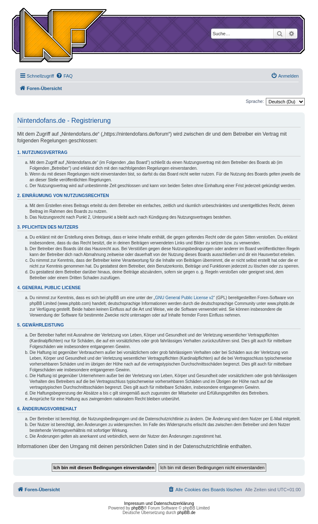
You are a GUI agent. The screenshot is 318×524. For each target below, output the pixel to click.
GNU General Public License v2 (184, 297)
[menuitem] (64, 76)
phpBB (137, 508)
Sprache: (255, 101)
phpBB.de (186, 512)
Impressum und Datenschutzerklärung (159, 503)
